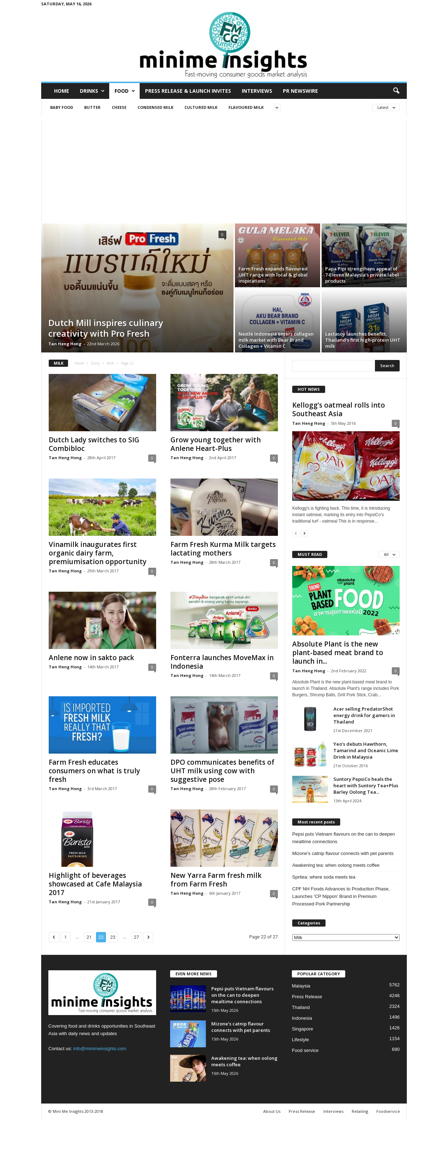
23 (113, 937)
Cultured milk (200, 107)
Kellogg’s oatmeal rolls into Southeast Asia (338, 409)
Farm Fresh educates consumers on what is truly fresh (94, 771)
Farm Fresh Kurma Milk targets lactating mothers (223, 549)
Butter (92, 107)
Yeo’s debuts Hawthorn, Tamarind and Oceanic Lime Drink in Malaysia (365, 750)
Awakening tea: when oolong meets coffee (336, 865)
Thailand (301, 1007)
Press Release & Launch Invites (188, 90)
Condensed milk (155, 107)
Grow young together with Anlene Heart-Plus (215, 444)
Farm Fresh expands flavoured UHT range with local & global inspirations (273, 274)
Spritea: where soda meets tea (323, 877)
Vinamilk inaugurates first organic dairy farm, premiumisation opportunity (97, 553)
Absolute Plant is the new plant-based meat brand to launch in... (337, 652)
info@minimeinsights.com (99, 1048)
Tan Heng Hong (64, 343)
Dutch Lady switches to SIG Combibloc (94, 444)
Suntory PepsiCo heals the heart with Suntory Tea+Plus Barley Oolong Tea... (365, 785)
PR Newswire (300, 90)
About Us (271, 1111)
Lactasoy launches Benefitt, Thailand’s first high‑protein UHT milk (362, 340)
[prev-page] (295, 533)
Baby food (61, 107)
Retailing (360, 1111)
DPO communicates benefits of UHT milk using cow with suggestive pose (222, 771)
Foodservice (388, 1111)
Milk (110, 363)
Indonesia (302, 1018)
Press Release (307, 996)
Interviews (257, 90)
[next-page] (304, 533)
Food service (305, 1050)
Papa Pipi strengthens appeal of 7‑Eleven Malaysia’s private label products (362, 274)
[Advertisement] (224, 170)
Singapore (302, 1029)
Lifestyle (300, 1039)
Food (125, 91)
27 (136, 937)
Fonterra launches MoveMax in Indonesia (222, 662)
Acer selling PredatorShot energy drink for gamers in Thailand (364, 715)
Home (61, 90)
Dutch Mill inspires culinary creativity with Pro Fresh (105, 328)
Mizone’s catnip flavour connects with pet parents (343, 853)
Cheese (119, 107)
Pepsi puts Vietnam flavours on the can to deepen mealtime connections (343, 837)
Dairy (95, 363)
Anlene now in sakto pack (91, 657)
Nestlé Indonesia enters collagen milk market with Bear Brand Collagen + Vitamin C (276, 340)
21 (89, 937)
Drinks (92, 91)
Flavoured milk (246, 107)
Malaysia (301, 986)
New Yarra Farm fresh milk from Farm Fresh (215, 880)
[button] (396, 91)
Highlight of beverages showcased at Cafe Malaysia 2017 (95, 884)
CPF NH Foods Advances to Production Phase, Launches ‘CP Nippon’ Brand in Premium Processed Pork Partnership (341, 896)
